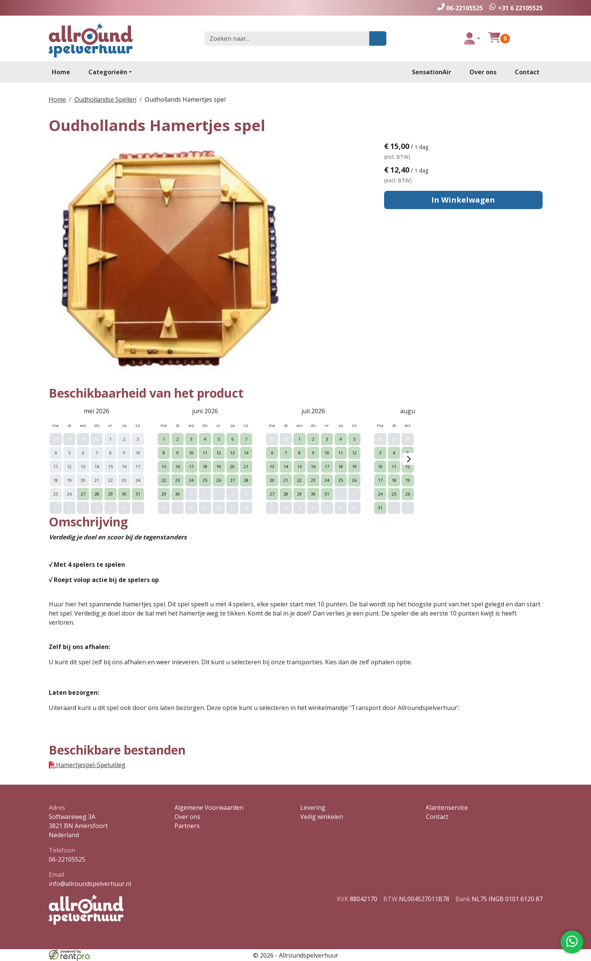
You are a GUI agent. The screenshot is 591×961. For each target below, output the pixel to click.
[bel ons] (460, 8)
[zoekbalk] (287, 38)
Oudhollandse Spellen (105, 99)
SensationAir (431, 72)
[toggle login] (471, 38)
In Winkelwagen (463, 200)
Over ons (483, 72)
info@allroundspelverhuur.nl (90, 883)
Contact (527, 72)
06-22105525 (67, 859)
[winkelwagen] (494, 38)
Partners (187, 826)
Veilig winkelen (321, 816)
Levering (312, 807)
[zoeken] (377, 38)
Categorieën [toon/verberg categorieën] (107, 72)
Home (61, 72)
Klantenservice (447, 807)
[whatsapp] (515, 8)
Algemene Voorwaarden (209, 807)
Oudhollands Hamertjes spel (185, 99)
